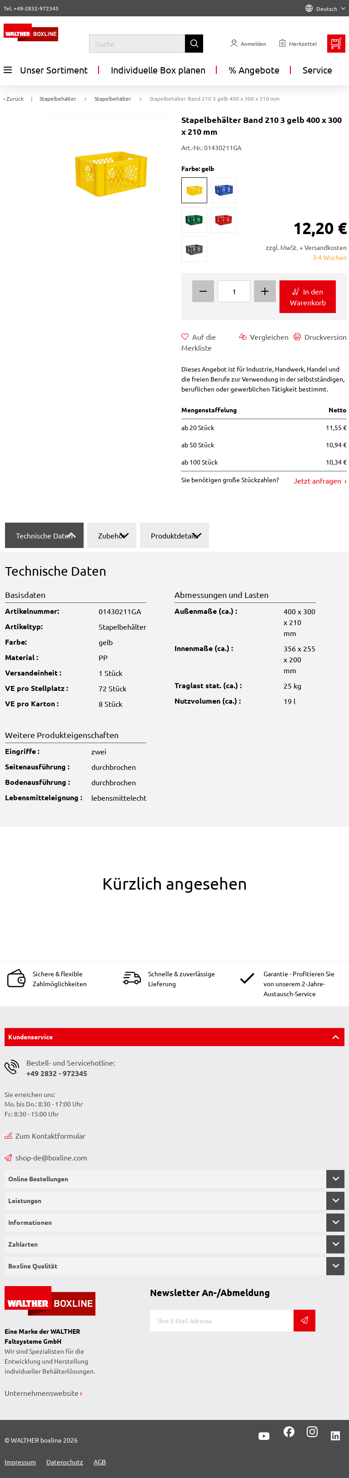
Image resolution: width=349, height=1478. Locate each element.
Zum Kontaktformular (45, 1135)
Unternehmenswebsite (42, 1392)
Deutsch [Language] (325, 9)
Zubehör (111, 535)
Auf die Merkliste (198, 341)
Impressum (20, 1462)
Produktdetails (174, 535)
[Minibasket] (336, 43)
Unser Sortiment (46, 70)
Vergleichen (264, 336)
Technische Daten (44, 535)
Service (317, 69)
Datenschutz (64, 1462)
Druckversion (320, 336)
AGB (100, 1462)
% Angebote (254, 69)
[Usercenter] (248, 43)
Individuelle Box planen (158, 69)
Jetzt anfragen (318, 480)
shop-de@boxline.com (46, 1157)
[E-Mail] (222, 1320)
